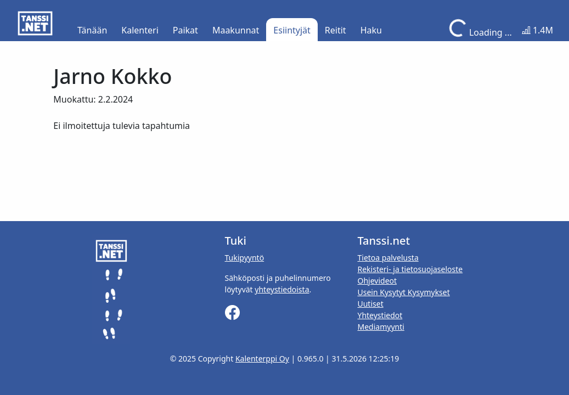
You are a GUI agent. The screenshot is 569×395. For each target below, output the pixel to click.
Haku (371, 30)
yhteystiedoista (282, 289)
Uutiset (370, 303)
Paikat (185, 30)
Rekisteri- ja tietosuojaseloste (410, 269)
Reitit (335, 30)
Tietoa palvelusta (387, 257)
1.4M (537, 30)
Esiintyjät (292, 30)
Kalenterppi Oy (262, 358)
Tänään (92, 30)
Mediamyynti (380, 326)
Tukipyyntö (244, 257)
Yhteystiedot (379, 315)
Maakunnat (235, 30)
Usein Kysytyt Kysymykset (403, 292)
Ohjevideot (377, 280)
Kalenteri (139, 30)
